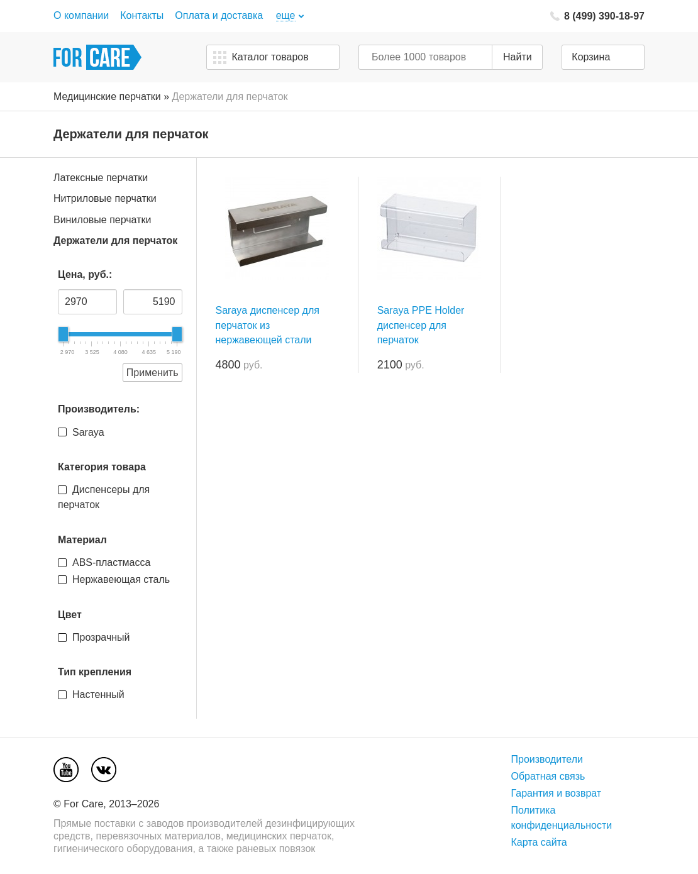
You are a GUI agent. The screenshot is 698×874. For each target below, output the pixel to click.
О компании (81, 15)
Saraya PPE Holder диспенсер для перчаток (421, 325)
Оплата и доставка (219, 15)
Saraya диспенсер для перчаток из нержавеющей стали (267, 325)
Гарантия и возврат (556, 793)
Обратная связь (548, 776)
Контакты (141, 15)
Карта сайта (539, 842)
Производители (547, 759)
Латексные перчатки (100, 177)
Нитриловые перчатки (105, 198)
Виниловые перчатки (102, 219)
